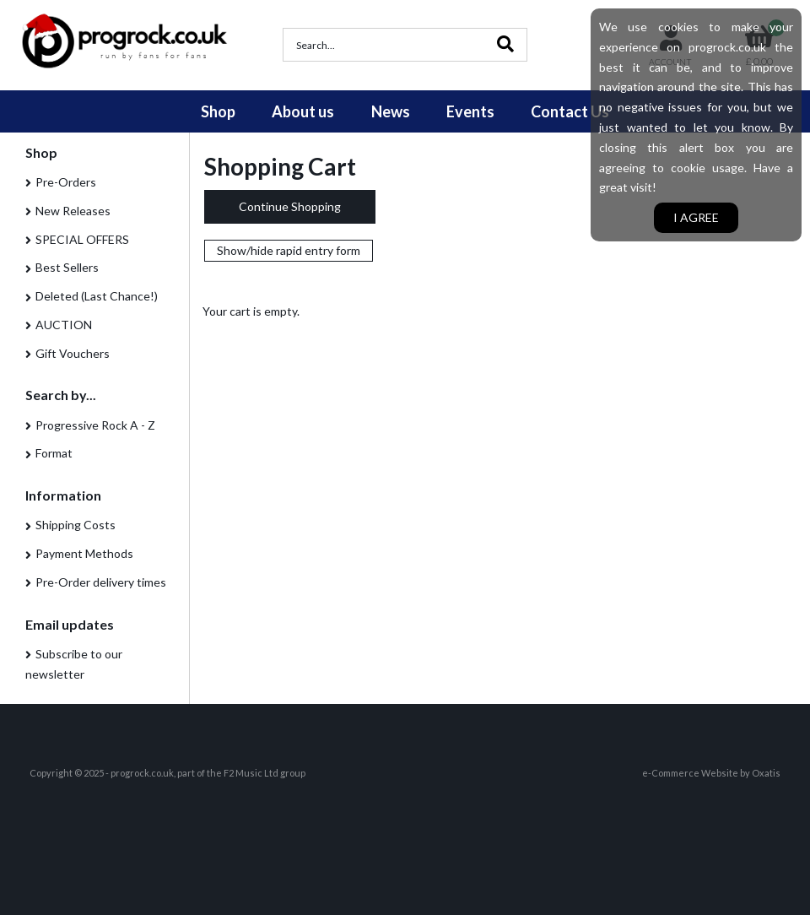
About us (303, 111)
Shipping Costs (75, 524)
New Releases (73, 210)
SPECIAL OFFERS (82, 239)
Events (470, 111)
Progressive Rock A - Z (95, 425)
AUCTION (63, 324)
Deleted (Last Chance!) (96, 296)
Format (54, 453)
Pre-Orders (65, 182)
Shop (218, 111)
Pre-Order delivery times (100, 582)
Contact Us (570, 111)
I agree (696, 217)
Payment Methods (84, 553)
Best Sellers (67, 267)
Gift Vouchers (72, 353)
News (390, 111)
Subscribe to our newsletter (73, 664)
